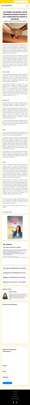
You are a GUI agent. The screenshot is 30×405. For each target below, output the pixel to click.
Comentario (7, 351)
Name (5, 366)
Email (4, 371)
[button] (27, 5)
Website (5, 377)
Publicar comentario (7, 382)
